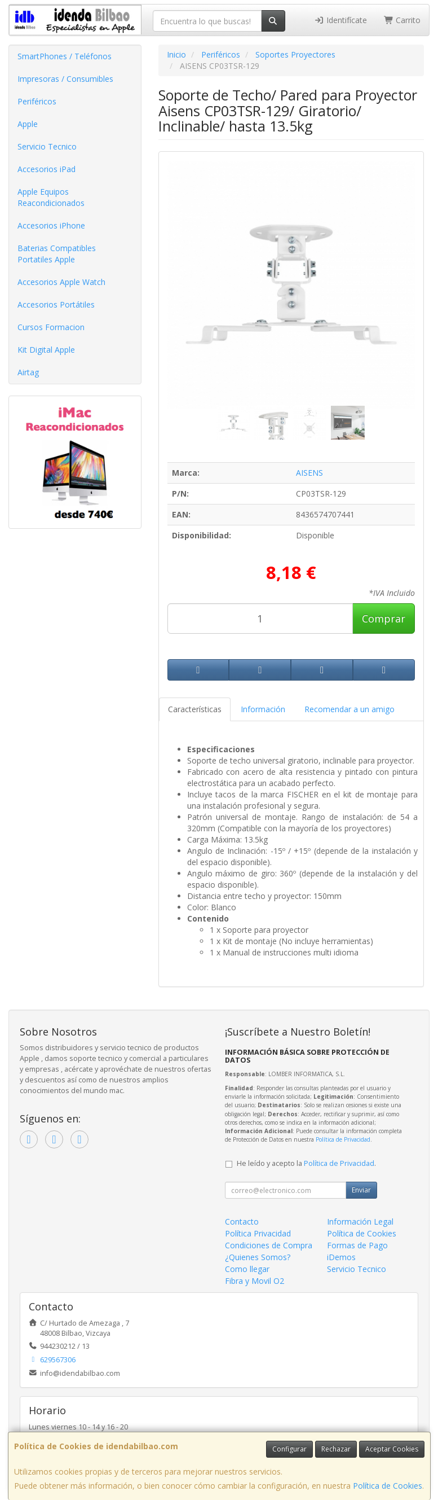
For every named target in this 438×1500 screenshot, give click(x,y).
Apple (27, 124)
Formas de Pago (357, 1245)
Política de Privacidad (343, 1139)
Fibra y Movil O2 (254, 1280)
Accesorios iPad (46, 169)
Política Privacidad (258, 1233)
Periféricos (36, 101)
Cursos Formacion (51, 327)
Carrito (402, 20)
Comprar (383, 618)
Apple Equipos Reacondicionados (51, 197)
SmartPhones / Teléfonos (64, 56)
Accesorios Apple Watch (61, 282)
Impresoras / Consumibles (65, 78)
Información (263, 709)
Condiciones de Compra (268, 1245)
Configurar (289, 1449)
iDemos (341, 1257)
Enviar (361, 1190)
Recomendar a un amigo (349, 709)
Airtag (28, 372)
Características (195, 709)
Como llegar (247, 1269)
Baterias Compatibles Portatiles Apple (56, 254)
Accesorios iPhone (51, 225)
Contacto (242, 1221)
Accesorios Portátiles (56, 304)
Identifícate (340, 20)
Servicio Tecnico (47, 146)
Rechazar (336, 1449)
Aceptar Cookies (391, 1449)
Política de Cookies (387, 1485)
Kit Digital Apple (46, 349)
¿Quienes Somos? (257, 1257)
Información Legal (360, 1221)
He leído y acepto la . (306, 1163)
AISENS (309, 472)
